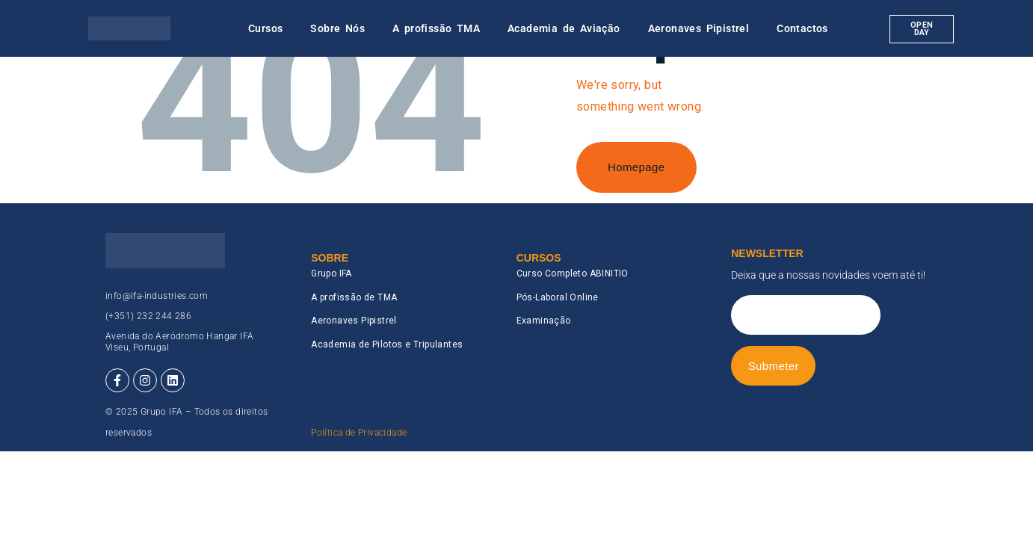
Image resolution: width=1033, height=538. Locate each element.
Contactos (802, 28)
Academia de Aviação (564, 28)
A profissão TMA (436, 28)
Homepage (636, 167)
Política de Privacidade (359, 432)
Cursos (265, 28)
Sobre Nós (337, 28)
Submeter (773, 365)
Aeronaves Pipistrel (699, 28)
